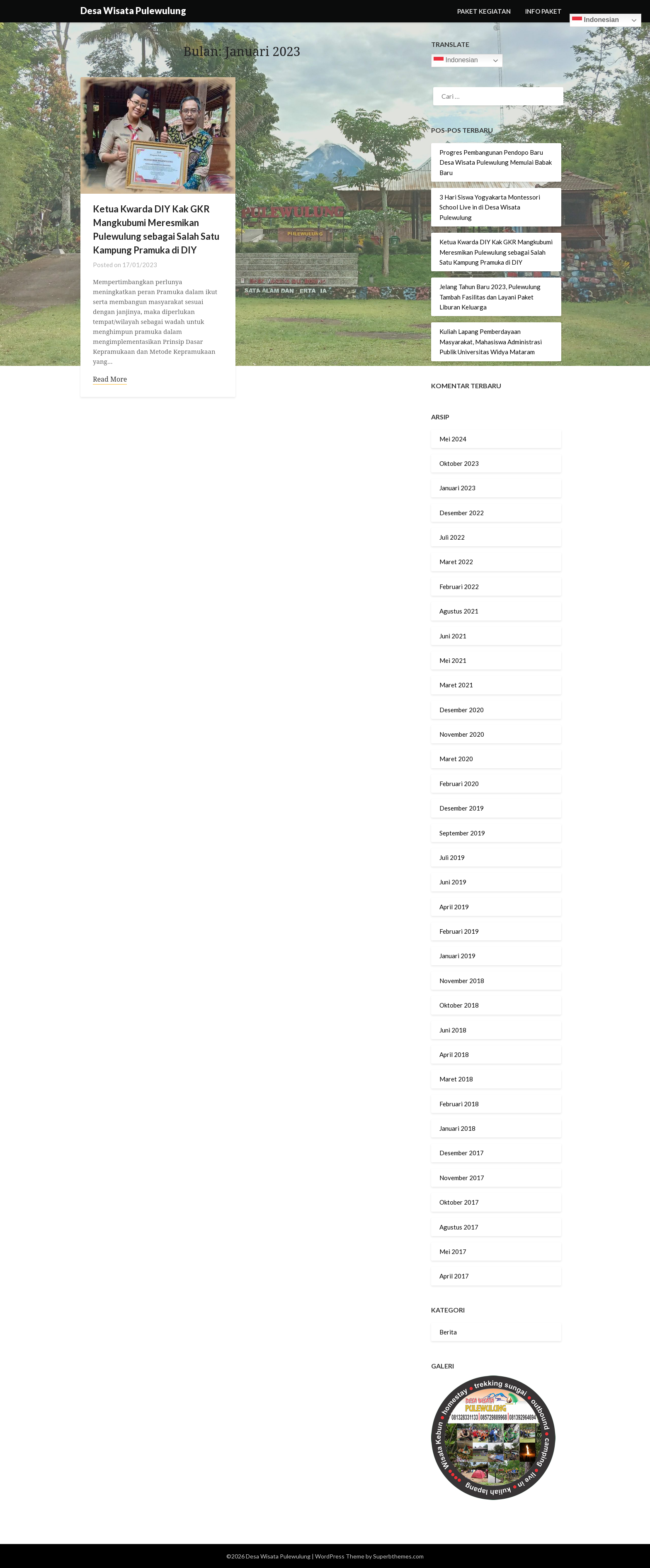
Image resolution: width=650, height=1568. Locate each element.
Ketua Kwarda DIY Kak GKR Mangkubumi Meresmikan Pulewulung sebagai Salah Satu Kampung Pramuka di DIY (496, 252)
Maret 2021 (456, 685)
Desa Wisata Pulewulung (133, 10)
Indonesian (595, 20)
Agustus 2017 (458, 1227)
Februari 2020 (459, 783)
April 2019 (454, 907)
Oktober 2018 (459, 1005)
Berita (448, 1332)
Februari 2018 (459, 1104)
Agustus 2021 (458, 611)
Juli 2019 (452, 857)
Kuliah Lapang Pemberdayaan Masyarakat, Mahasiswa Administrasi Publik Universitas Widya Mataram (490, 341)
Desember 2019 (461, 808)
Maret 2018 (456, 1079)
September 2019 (462, 833)
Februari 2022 (459, 586)
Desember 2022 (461, 512)
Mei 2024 (452, 439)
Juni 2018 (452, 1030)
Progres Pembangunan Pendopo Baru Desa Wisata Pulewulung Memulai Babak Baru (495, 162)
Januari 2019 (457, 955)
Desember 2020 (461, 709)
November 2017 (461, 1177)
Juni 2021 (452, 636)
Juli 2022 (452, 537)
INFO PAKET (543, 11)
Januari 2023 (457, 488)
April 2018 (454, 1054)
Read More (110, 379)
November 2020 (461, 734)
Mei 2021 (452, 660)
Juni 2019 (452, 882)
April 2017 (454, 1276)
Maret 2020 (456, 758)
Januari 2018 (457, 1128)
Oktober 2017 (459, 1202)
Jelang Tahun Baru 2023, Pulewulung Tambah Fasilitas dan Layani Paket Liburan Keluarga (490, 297)
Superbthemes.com (398, 1556)
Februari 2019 (459, 931)
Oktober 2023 (459, 463)
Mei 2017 (452, 1251)
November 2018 (461, 980)
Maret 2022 (456, 561)
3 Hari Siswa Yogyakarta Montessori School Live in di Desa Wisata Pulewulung (489, 207)
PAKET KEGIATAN (484, 11)
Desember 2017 (461, 1153)
